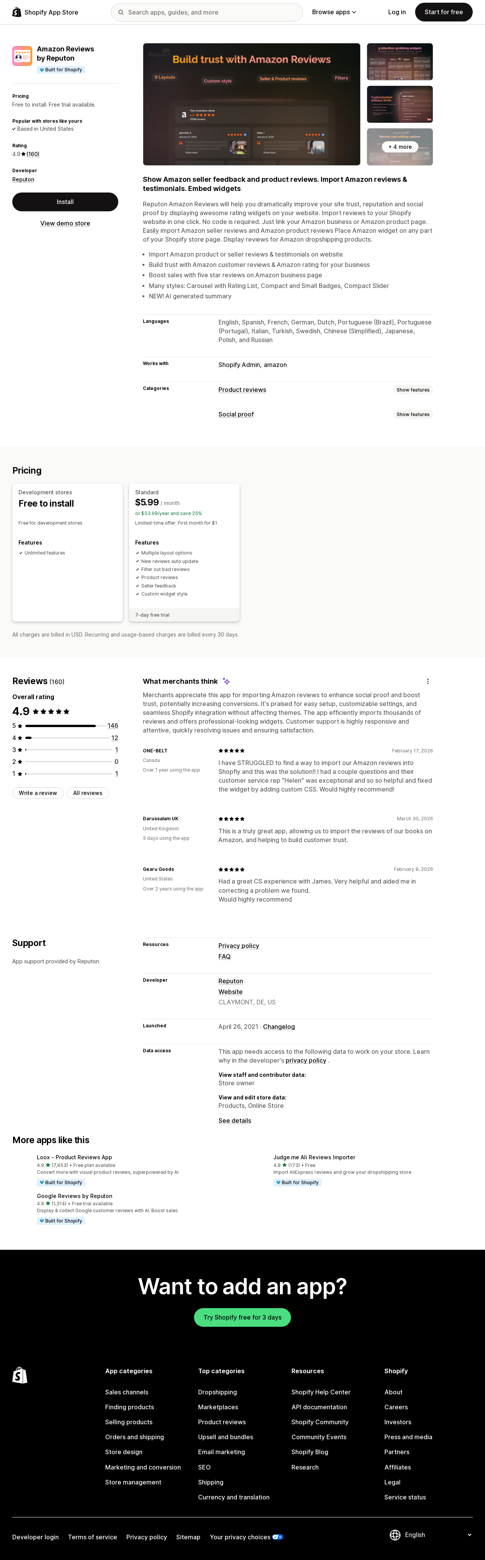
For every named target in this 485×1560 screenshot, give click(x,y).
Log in (397, 12)
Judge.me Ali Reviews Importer (314, 1157)
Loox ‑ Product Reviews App (74, 1157)
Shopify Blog (309, 1452)
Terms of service (92, 1537)
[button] (124, 1171)
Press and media (408, 1437)
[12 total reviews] (114, 738)
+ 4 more (400, 146)
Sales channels (126, 1392)
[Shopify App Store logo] (45, 12)
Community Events (318, 1437)
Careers (396, 1407)
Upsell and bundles (225, 1437)
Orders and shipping (134, 1437)
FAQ (224, 956)
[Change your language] (438, 1535)
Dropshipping (217, 1392)
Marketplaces (218, 1407)
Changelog (279, 1026)
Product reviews (242, 389)
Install (65, 202)
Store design (123, 1452)
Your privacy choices (240, 1537)
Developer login (35, 1537)
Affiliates (397, 1467)
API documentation (319, 1407)
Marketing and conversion (143, 1467)
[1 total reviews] (116, 750)
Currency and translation (234, 1497)
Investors (397, 1422)
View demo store (65, 223)
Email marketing (221, 1452)
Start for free (444, 12)
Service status (405, 1497)
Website (230, 992)
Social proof (236, 414)
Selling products (128, 1422)
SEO (204, 1467)
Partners (396, 1452)
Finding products (129, 1407)
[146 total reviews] (113, 725)
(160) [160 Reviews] (33, 154)
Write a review (38, 793)
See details (234, 1120)
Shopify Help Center (321, 1392)
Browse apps (334, 12)
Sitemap (188, 1537)
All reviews (88, 793)
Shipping (210, 1482)
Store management (133, 1482)
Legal (392, 1482)
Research (305, 1467)
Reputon (23, 179)
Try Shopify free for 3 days (242, 1317)
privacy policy (306, 1060)
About (393, 1392)
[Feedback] (427, 682)
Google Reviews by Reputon (74, 1196)
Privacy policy (238, 945)
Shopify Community (320, 1422)
